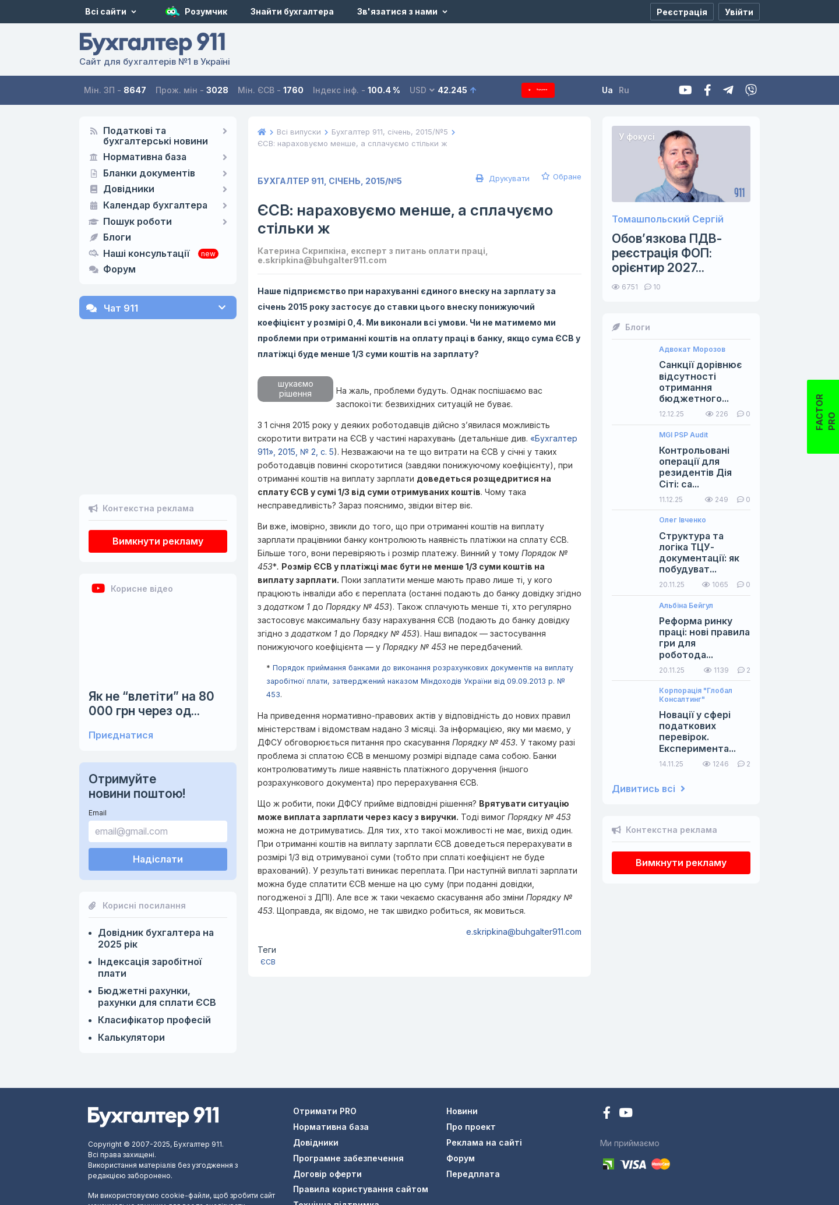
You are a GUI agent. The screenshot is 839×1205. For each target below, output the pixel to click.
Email (98, 748)
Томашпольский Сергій (668, 219)
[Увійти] (739, 11)
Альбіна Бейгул (686, 606)
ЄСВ (268, 961)
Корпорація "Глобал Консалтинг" (695, 695)
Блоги (117, 237)
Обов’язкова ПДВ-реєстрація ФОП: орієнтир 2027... (667, 253)
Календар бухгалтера (155, 205)
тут (209, 1183)
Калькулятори (131, 972)
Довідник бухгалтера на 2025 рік (156, 873)
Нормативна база (144, 157)
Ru (641, 90)
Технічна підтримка (336, 1140)
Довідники (128, 189)
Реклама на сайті (484, 1078)
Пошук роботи (137, 222)
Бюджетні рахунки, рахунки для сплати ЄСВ (157, 931)
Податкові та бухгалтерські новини (155, 136)
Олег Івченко (682, 520)
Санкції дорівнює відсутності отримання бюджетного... (700, 381)
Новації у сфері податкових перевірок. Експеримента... (697, 731)
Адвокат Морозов (692, 349)
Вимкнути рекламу (157, 476)
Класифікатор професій (154, 955)
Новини (462, 1046)
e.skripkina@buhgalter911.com (523, 932)
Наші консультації (146, 254)
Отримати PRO (325, 1046)
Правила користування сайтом (360, 1124)
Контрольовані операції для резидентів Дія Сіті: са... (695, 467)
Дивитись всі (648, 788)
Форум (119, 269)
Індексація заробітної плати (150, 902)
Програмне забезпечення (348, 1093)
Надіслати (158, 794)
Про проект (471, 1062)
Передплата (547, 90)
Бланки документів (149, 173)
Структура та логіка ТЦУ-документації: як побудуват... (699, 553)
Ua (624, 90)
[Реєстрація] (682, 11)
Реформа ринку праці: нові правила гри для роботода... (704, 638)
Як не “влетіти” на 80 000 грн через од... (151, 638)
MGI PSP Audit (683, 435)
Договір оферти (327, 1109)
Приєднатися (121, 670)
